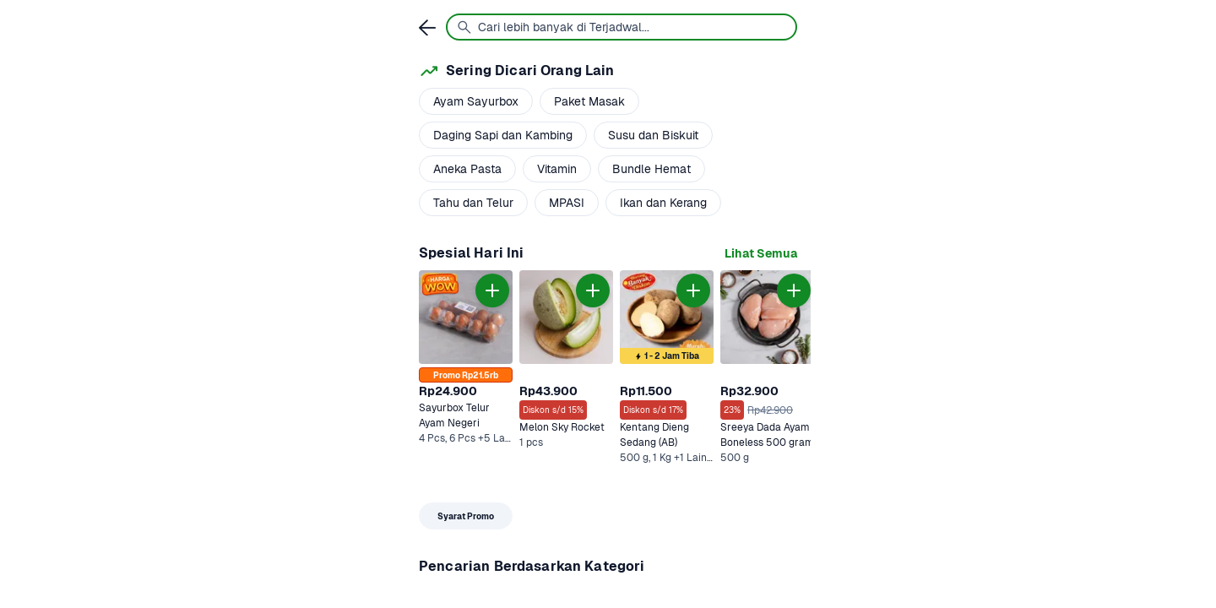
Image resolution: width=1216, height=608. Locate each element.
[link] (761, 254)
